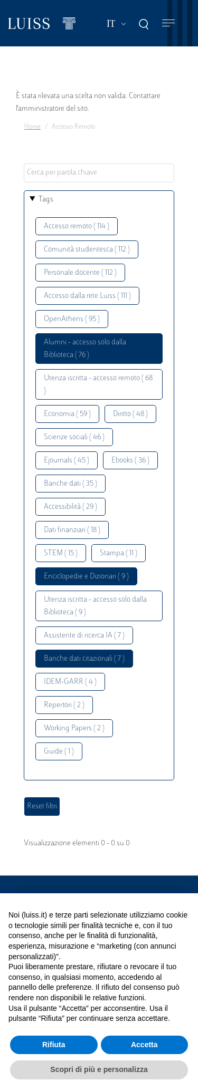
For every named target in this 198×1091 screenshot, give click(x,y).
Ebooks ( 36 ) (130, 461)
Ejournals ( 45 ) (66, 461)
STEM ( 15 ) (61, 553)
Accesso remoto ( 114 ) (76, 226)
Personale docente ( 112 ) (80, 273)
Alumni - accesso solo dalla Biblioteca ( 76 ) (85, 349)
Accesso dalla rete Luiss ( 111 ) (87, 296)
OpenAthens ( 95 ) (72, 319)
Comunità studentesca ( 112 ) (87, 250)
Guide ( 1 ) (59, 752)
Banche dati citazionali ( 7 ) (84, 659)
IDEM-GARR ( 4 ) (70, 682)
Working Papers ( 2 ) (74, 728)
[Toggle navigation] (168, 23)
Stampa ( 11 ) (118, 553)
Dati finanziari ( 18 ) (72, 530)
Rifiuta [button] (53, 1044)
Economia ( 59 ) (67, 414)
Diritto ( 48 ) (130, 414)
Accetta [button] (144, 1044)
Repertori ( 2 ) (64, 705)
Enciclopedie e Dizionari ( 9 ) (86, 577)
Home (32, 127)
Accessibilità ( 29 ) (70, 507)
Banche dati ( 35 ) (70, 484)
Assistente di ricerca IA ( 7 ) (84, 636)
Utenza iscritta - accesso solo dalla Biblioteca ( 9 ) (95, 606)
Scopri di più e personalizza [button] (98, 1069)
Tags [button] (46, 200)
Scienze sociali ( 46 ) (74, 437)
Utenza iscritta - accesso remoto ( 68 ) (98, 384)
